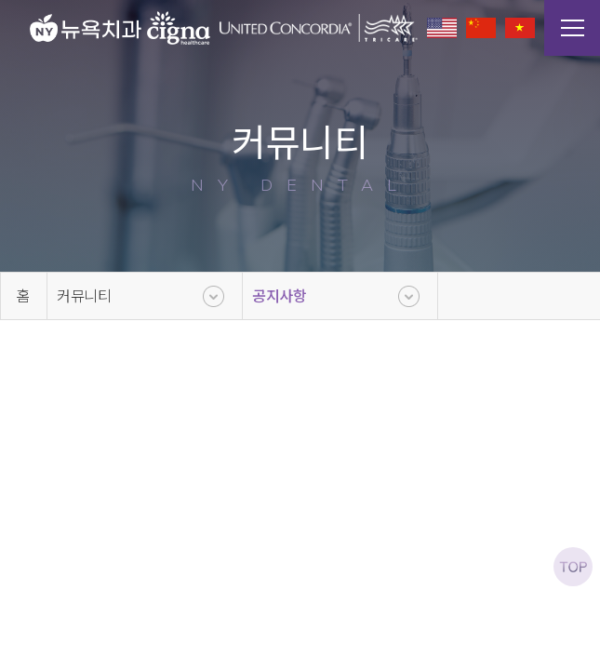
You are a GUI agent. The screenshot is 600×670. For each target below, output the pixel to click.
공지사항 (279, 296)
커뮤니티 (84, 296)
